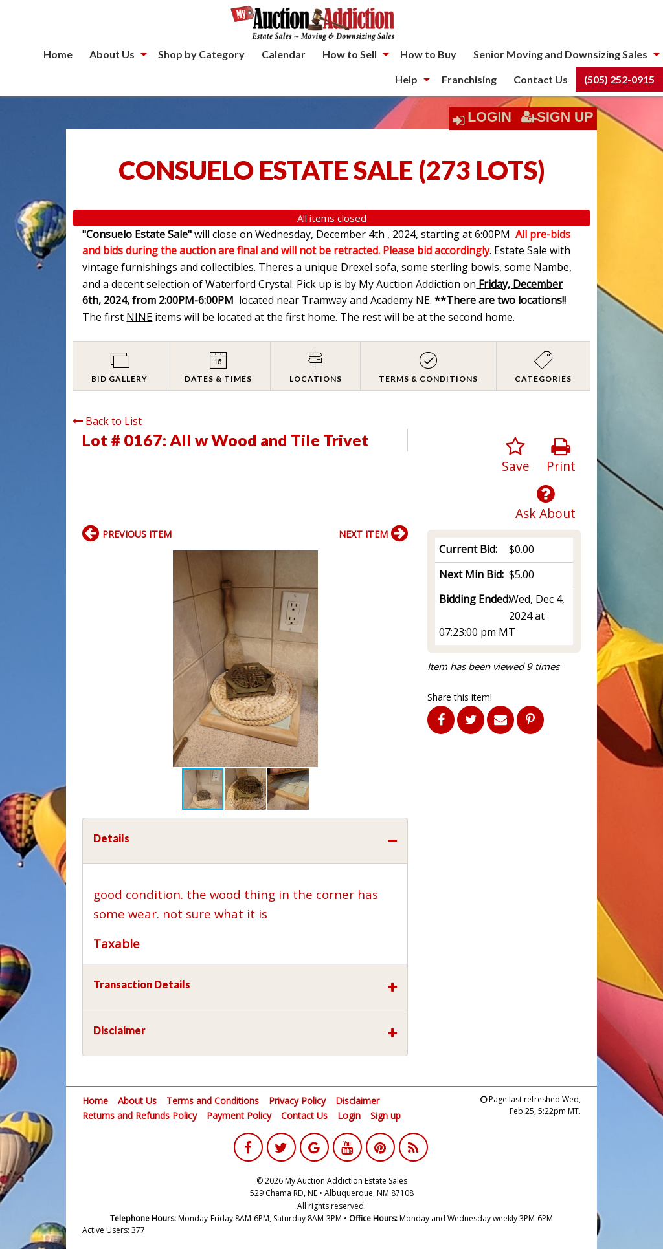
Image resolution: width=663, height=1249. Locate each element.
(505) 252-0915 (619, 79)
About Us (112, 54)
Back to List (107, 421)
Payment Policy (239, 1115)
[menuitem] (58, 54)
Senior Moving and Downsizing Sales (560, 54)
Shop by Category (201, 54)
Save (516, 456)
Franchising (469, 79)
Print (561, 456)
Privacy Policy (297, 1100)
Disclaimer (357, 1100)
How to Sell (349, 54)
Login (489, 117)
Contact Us (540, 79)
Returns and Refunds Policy (139, 1115)
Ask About (545, 503)
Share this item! (459, 697)
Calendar (284, 54)
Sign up (385, 1115)
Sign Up (557, 117)
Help (406, 79)
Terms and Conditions (212, 1100)
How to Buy (428, 54)
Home (58, 54)
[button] (396, 562)
